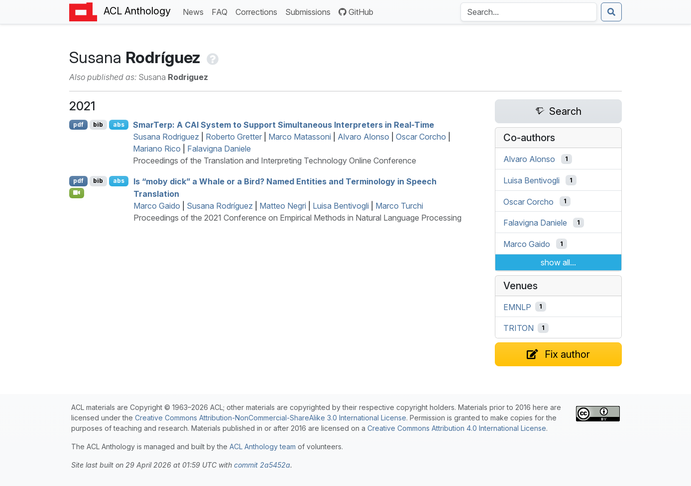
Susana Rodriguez (166, 137)
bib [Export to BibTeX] (98, 124)
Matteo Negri (282, 206)
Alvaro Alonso (363, 137)
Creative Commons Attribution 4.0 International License (456, 428)
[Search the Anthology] (529, 11)
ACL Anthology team (263, 446)
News (195, 11)
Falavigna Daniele (219, 149)
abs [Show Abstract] (118, 124)
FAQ (221, 11)
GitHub (356, 12)
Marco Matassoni (299, 137)
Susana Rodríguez (220, 206)
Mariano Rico (157, 149)
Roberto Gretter (234, 137)
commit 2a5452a (262, 465)
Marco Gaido (156, 206)
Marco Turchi (399, 206)
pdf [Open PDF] (78, 124)
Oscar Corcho (421, 137)
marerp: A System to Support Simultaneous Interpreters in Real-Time (283, 125)
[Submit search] (611, 11)
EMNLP (517, 307)
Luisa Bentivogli (341, 206)
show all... (558, 262)
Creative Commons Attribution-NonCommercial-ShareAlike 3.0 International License (270, 417)
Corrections (258, 11)
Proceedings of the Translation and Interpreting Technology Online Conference (274, 160)
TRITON (518, 328)
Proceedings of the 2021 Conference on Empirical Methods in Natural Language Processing (297, 218)
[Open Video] (76, 193)
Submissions (310, 11)
